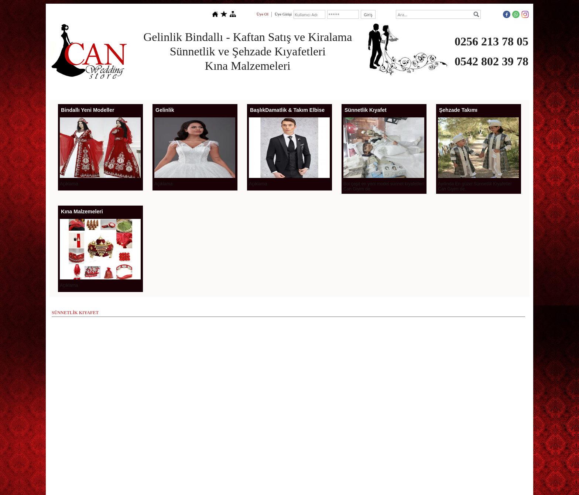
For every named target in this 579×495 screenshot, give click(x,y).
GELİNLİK (188, 89)
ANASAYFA (86, 89)
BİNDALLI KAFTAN (296, 89)
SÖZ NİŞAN (157, 89)
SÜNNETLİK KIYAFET (346, 89)
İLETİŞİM (493, 89)
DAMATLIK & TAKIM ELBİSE (237, 89)
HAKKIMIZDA (121, 89)
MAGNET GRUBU (395, 89)
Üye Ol (262, 14)
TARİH (467, 89)
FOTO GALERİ (436, 89)
